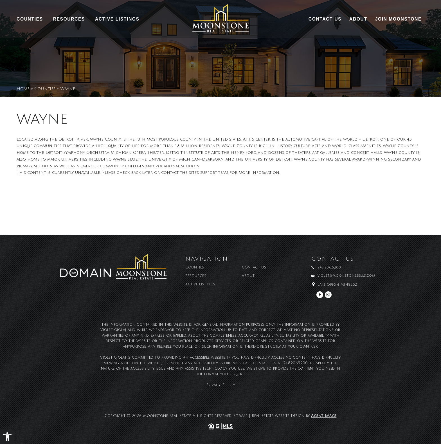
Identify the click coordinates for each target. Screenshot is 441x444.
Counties (30, 19)
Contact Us (325, 19)
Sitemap (240, 416)
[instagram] (328, 294)
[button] (7, 436)
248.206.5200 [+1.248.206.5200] (329, 267)
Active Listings (117, 19)
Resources (69, 19)
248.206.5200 (295, 363)
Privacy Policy (220, 385)
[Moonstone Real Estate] (220, 20)
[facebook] (319, 294)
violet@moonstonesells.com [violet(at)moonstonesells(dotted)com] (346, 276)
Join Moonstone (398, 19)
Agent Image (323, 416)
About (358, 19)
